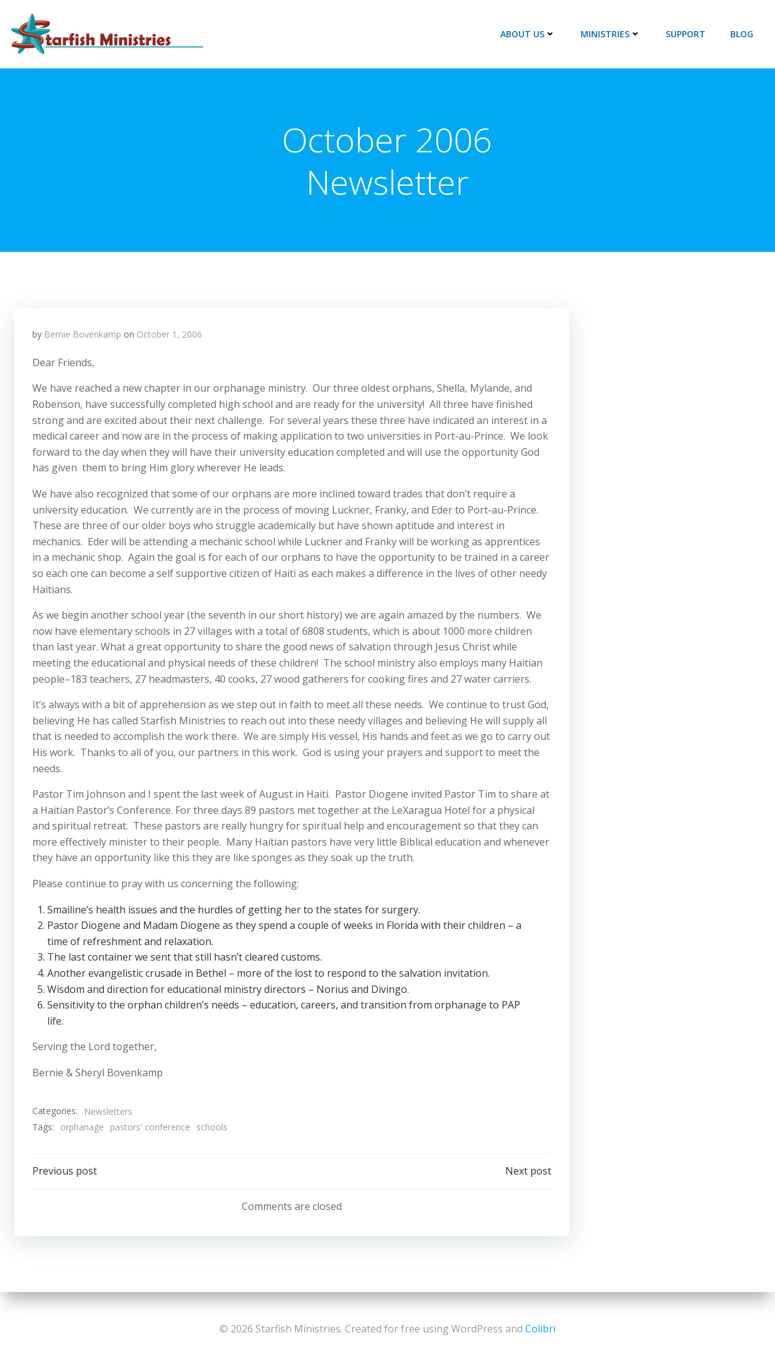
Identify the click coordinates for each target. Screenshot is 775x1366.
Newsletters (109, 1111)
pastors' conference (151, 1127)
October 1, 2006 (170, 335)
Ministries (610, 34)
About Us (528, 34)
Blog (741, 34)
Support (685, 34)
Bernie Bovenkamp (83, 335)
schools (212, 1127)
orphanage (82, 1127)
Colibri (540, 1329)
